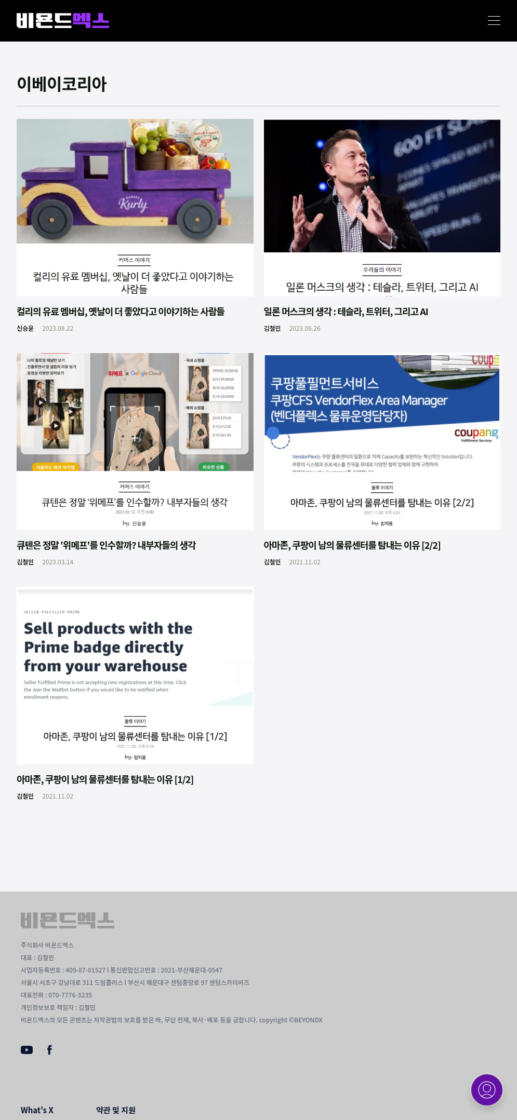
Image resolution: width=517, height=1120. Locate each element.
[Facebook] (49, 1052)
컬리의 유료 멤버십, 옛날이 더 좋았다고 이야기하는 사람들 (120, 311)
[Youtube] (27, 1051)
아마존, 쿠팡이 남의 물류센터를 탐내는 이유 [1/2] (105, 779)
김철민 (272, 327)
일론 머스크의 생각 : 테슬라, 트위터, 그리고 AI (346, 311)
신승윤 (25, 327)
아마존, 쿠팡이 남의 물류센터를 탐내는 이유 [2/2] (352, 544)
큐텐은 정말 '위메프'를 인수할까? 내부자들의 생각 (106, 544)
